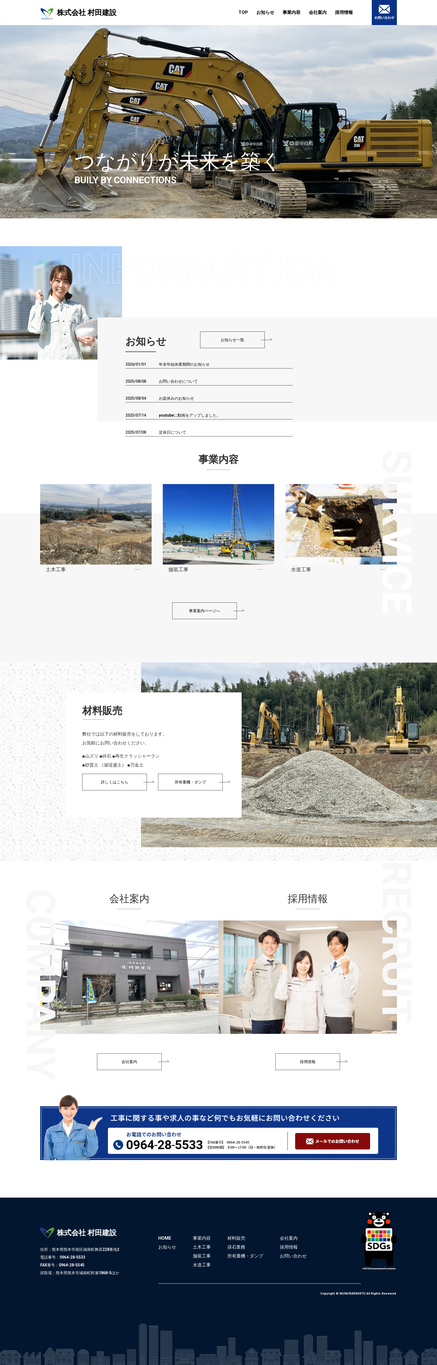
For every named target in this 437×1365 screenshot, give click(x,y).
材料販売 (236, 1238)
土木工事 (202, 1247)
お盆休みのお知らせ (176, 398)
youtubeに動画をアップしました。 (189, 415)
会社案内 (318, 12)
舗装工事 (202, 1256)
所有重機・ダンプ (245, 1256)
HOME (164, 1238)
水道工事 (202, 1265)
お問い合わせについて (178, 381)
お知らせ (265, 12)
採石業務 (236, 1247)
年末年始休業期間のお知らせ (184, 364)
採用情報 (344, 12)
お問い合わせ (293, 1256)
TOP (243, 12)
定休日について (172, 432)
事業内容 (291, 12)
